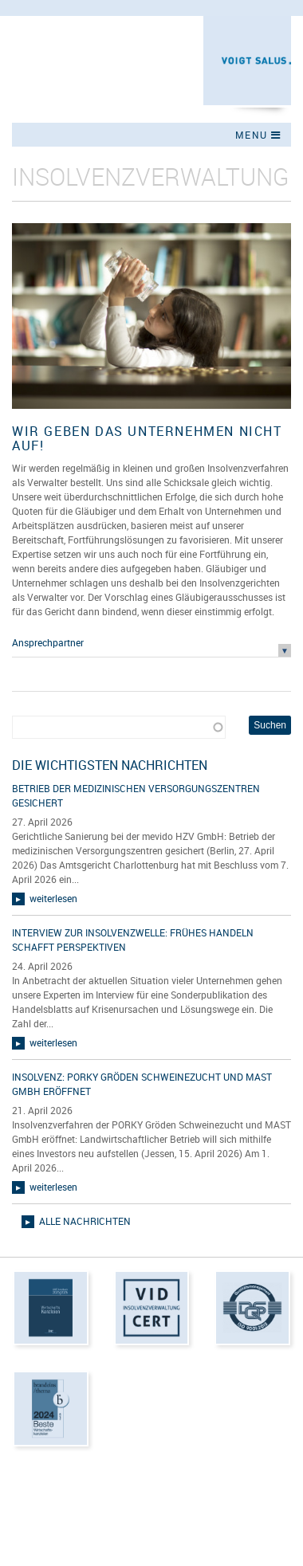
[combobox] (119, 727)
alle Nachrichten (85, 1221)
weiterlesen (53, 898)
